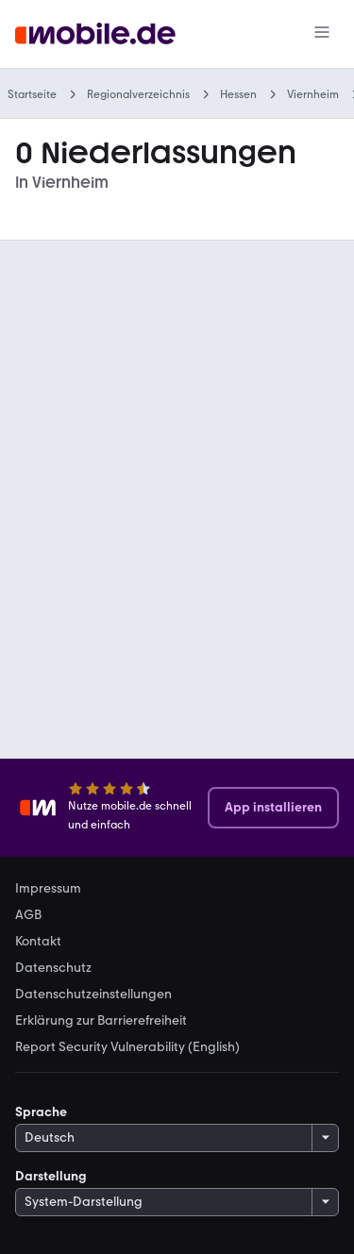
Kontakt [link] (38, 941)
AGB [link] (28, 915)
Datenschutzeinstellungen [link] (93, 994)
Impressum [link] (48, 888)
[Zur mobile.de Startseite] (95, 34)
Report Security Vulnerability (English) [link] (127, 1047)
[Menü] (322, 34)
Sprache (41, 1112)
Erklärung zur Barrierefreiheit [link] (101, 1020)
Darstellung (51, 1176)
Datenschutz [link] (53, 968)
